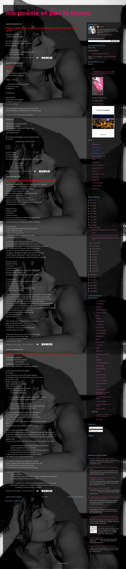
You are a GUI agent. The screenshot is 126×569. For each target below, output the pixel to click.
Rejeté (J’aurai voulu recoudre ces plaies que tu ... (105, 230)
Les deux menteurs (101, 401)
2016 (91, 274)
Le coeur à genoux (101, 330)
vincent (95, 56)
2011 (91, 288)
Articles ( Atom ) (18, 501)
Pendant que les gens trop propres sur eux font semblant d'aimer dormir (102, 478)
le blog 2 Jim (99, 324)
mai (93, 260)
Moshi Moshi (95, 180)
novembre (95, 243)
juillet (93, 254)
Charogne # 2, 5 (96, 150)
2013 (91, 282)
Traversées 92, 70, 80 (98, 174)
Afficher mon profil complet (105, 35)
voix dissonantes (100, 377)
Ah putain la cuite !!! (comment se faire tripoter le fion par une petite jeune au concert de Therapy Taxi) (104, 517)
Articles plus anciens (76, 497)
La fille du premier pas (96, 537)
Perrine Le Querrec (101, 312)
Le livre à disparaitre (97, 165)
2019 (91, 219)
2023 (91, 208)
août (93, 251)
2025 (91, 203)
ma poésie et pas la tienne (48, 12)
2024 (91, 205)
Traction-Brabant (100, 333)
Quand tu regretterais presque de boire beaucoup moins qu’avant (39, 353)
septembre (95, 248)
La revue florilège (101, 301)
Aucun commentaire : (28, 57)
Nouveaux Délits (100, 409)
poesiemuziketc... (101, 389)
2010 (91, 291)
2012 (91, 285)
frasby (97, 315)
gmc (97, 357)
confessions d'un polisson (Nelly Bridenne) (103, 393)
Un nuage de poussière (102, 363)
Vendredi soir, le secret (96, 507)
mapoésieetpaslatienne (110, 56)
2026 (91, 200)
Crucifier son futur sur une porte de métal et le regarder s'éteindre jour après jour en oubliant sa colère (103, 73)
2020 (91, 217)
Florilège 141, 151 (97, 147)
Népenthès (99, 360)
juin (93, 257)
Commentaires (94, 431)
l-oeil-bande (99, 345)
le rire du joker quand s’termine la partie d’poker (31, 180)
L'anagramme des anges (102, 354)
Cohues (98, 386)
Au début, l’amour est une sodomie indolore (102, 458)
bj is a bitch (99, 419)
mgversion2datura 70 (98, 168)
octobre (94, 246)
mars (93, 265)
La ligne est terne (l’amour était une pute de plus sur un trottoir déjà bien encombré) (104, 497)
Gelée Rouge (95, 177)
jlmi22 (98, 371)
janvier (94, 271)
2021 (91, 214)
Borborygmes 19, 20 (97, 153)
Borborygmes (99, 336)
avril (93, 262)
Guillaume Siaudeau (101, 309)
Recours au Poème (101, 383)
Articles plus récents (14, 497)
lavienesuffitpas (100, 342)
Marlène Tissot (100, 321)
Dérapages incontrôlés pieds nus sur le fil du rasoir (104, 415)
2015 (91, 277)
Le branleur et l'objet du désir (106, 526)
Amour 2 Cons (100, 327)
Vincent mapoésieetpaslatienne (100, 53)
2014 (91, 280)
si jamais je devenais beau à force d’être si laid (103, 546)
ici (94, 58)
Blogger (66, 563)
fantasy (9, 67)
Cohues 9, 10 (95, 171)
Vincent (101, 26)
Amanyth (98, 318)
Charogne (98, 306)
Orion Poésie (99, 304)
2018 (91, 222)
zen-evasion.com (100, 374)
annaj (97, 339)
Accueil (45, 497)
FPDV (94, 159)
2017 (91, 225)
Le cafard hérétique (97, 183)
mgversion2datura (101, 368)
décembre (95, 227)
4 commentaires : (27, 171)
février (94, 268)
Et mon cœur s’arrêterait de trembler (100, 488)
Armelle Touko (100, 366)
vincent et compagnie (98, 103)
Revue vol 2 (95, 189)
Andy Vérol (99, 351)
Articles (92, 427)
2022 (91, 211)
